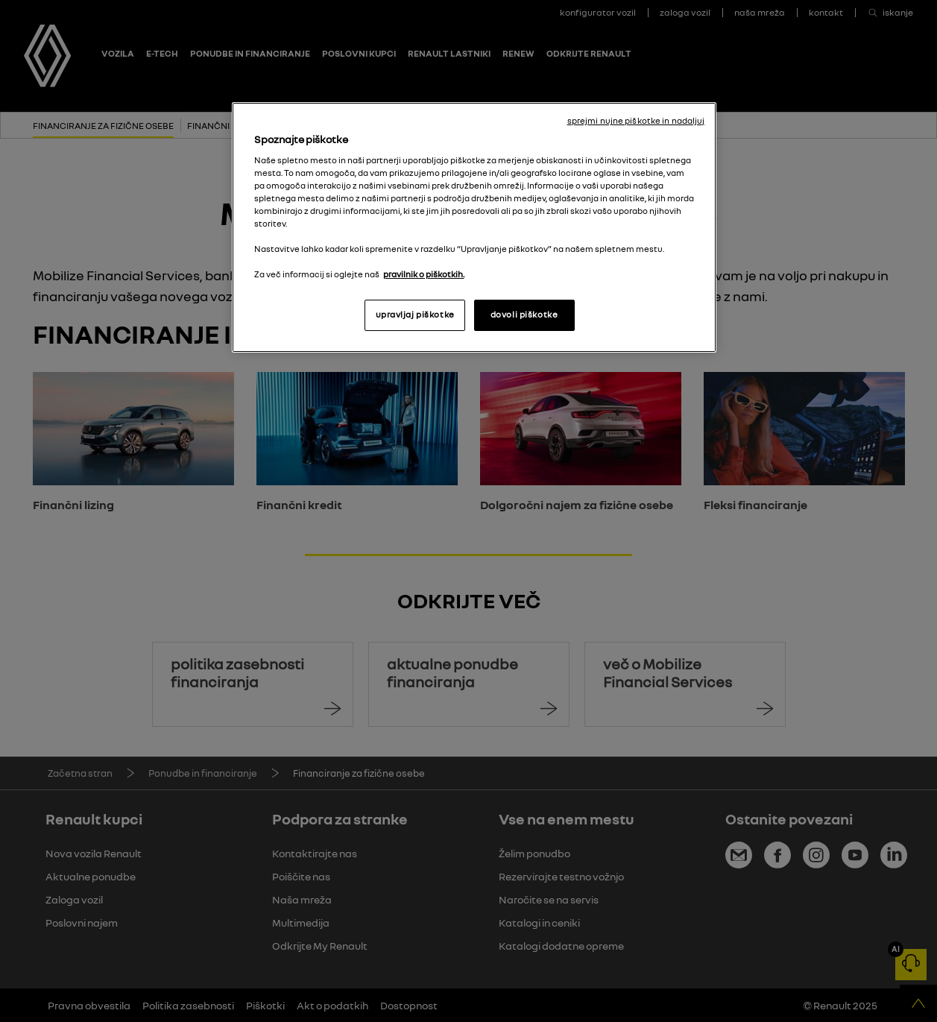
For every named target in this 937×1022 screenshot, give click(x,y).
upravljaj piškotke (415, 314)
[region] (474, 227)
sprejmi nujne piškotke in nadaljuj (636, 121)
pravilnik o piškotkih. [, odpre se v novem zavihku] (423, 274)
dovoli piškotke (524, 314)
